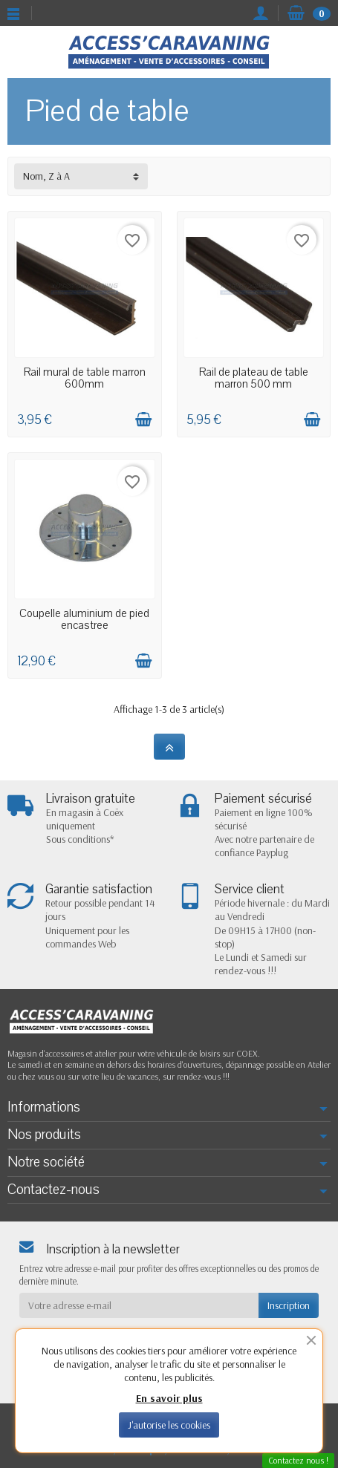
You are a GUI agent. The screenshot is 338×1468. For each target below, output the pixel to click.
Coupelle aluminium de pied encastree (84, 619)
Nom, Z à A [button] (46, 176)
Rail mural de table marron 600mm (85, 378)
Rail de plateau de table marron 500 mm (253, 378)
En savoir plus (169, 1398)
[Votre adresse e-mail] (139, 1305)
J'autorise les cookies (169, 1425)
